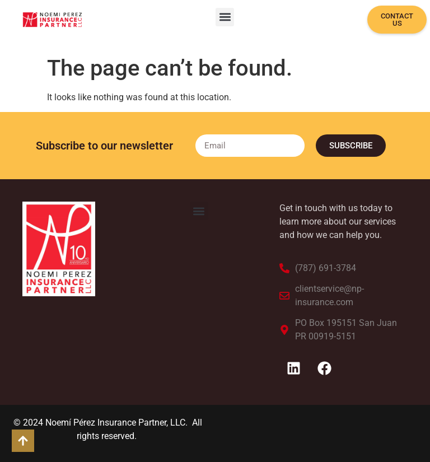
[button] (225, 17)
